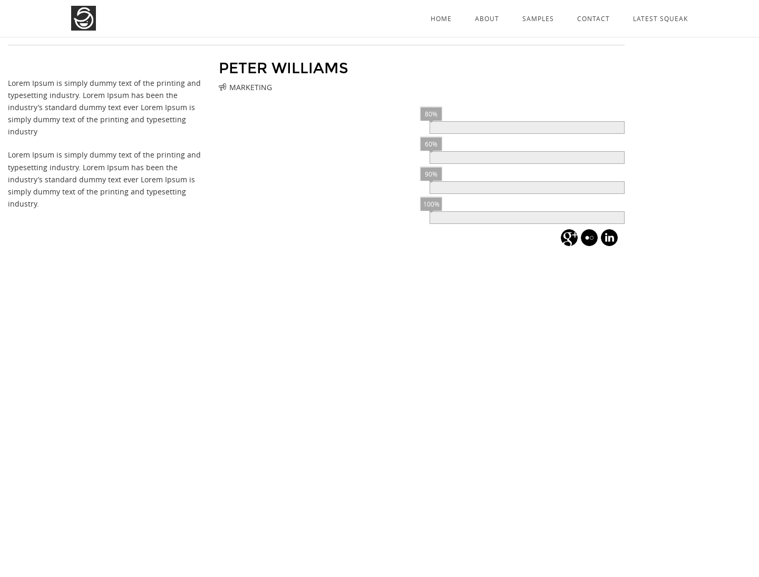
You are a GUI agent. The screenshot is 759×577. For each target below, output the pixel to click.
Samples (538, 18)
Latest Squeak (660, 18)
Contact (593, 18)
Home (441, 18)
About (487, 18)
